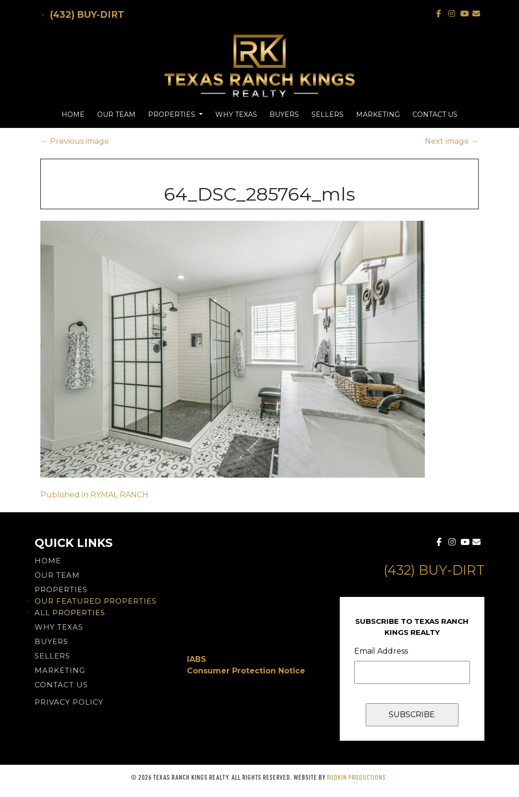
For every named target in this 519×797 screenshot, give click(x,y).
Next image (452, 141)
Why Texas (236, 114)
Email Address (381, 651)
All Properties (70, 612)
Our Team (116, 114)
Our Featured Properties (96, 601)
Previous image (74, 141)
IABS (196, 659)
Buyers (284, 114)
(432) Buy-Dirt (87, 14)
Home (73, 114)
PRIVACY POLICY (69, 702)
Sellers (327, 114)
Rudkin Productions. (357, 777)
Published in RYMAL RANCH (94, 494)
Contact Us (434, 114)
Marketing (378, 114)
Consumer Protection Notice (246, 670)
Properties (172, 114)
